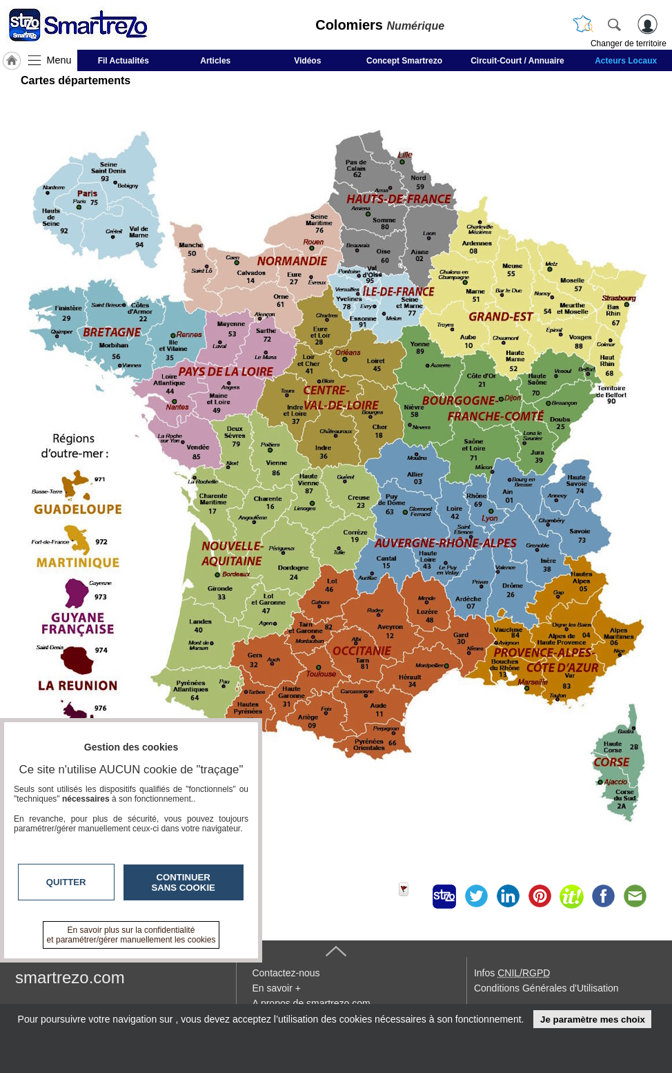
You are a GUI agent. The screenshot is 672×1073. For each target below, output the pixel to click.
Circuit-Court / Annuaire (517, 61)
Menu (59, 60)
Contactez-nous (285, 972)
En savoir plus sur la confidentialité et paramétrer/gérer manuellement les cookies (131, 935)
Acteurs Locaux (626, 61)
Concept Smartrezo (404, 61)
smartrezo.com (70, 977)
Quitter (66, 882)
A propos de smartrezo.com (311, 1003)
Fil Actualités (123, 61)
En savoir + (276, 988)
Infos (512, 972)
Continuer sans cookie (183, 882)
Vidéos (307, 61)
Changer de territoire (628, 43)
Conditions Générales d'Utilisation (546, 988)
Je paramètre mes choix (592, 1019)
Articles (215, 61)
